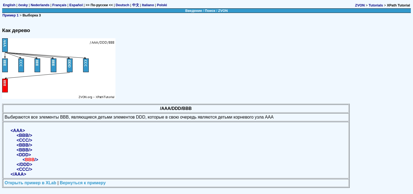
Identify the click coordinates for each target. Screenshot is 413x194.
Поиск (210, 11)
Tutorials (376, 5)
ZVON (360, 5)
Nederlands (40, 5)
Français (59, 5)
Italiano (148, 5)
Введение (193, 11)
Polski (162, 5)
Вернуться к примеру (83, 183)
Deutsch (122, 5)
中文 (135, 5)
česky (23, 5)
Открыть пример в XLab (30, 183)
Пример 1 (10, 15)
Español (76, 5)
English (9, 5)
